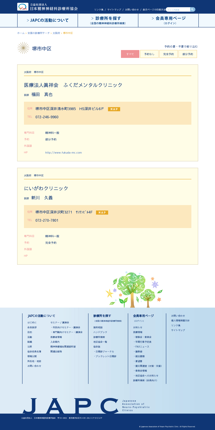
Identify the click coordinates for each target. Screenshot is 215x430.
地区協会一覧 (100, 341)
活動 (29, 337)
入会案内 (55, 341)
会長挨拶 (32, 327)
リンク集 (98, 9)
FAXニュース (142, 346)
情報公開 (32, 356)
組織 (29, 341)
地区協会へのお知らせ (146, 375)
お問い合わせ (132, 9)
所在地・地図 (34, 361)
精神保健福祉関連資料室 (63, 346)
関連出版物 (56, 351)
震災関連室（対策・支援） (149, 365)
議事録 (138, 351)
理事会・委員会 (143, 337)
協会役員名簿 (34, 351)
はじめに (32, 322)
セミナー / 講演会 (59, 322)
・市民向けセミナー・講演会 (65, 327)
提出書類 (140, 356)
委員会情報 (141, 370)
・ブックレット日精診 (104, 356)
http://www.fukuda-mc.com (63, 152)
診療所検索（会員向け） (145, 380)
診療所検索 (99, 337)
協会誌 (96, 346)
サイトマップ (114, 9)
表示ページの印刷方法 (154, 9)
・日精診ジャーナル (103, 351)
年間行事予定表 (143, 341)
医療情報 (137, 332)
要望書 (138, 361)
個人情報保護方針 (180, 320)
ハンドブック (100, 332)
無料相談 (98, 327)
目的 (29, 332)
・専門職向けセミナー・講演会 (66, 332)
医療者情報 (56, 337)
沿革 (29, 346)
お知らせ (137, 327)
